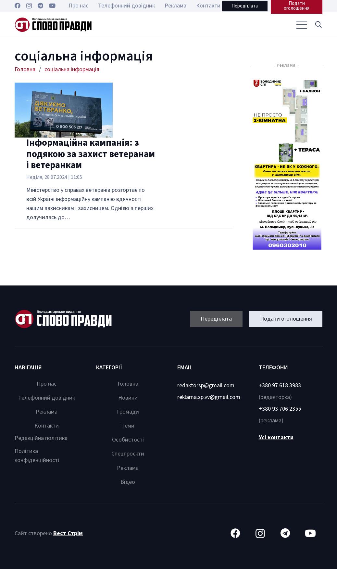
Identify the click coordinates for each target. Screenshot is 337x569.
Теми (127, 426)
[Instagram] (29, 6)
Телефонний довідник (46, 398)
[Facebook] (17, 5)
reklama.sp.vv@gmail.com (208, 397)
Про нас (46, 384)
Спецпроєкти (127, 454)
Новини (128, 398)
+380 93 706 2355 (280, 409)
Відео (127, 482)
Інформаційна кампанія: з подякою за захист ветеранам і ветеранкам (90, 154)
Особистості (128, 440)
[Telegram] (40, 5)
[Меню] (301, 25)
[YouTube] (52, 5)
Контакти (46, 426)
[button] (318, 25)
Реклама (46, 412)
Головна (128, 384)
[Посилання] (53, 25)
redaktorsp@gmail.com (205, 385)
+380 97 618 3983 (280, 385)
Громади (128, 412)
